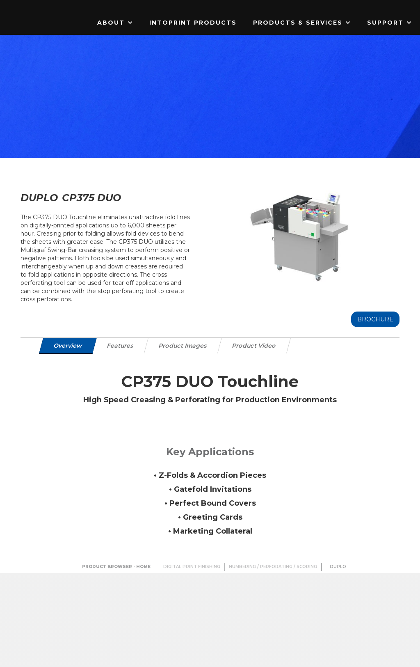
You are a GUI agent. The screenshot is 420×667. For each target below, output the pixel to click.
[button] (115, 22)
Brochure (375, 319)
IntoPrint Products (193, 22)
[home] (51, 6)
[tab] (68, 346)
